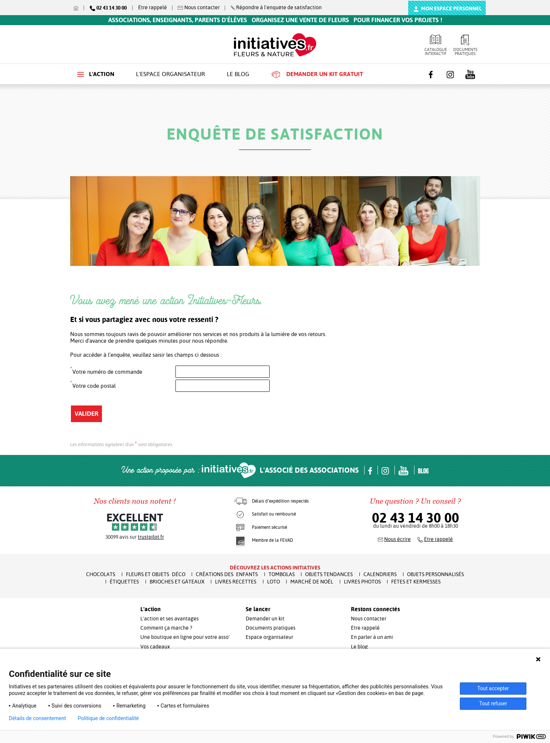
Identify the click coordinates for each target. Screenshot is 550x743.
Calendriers (380, 574)
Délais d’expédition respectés (280, 501)
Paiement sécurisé (269, 527)
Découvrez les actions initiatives (275, 567)
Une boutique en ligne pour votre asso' (185, 637)
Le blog (238, 74)
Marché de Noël (311, 581)
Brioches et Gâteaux (177, 581)
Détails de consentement (37, 718)
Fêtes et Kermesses (416, 581)
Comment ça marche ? (166, 628)
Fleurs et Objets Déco (155, 574)
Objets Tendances (329, 574)
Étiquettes (124, 581)
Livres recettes (235, 581)
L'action (96, 74)
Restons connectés (375, 609)
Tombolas (282, 574)
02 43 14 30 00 (415, 517)
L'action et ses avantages (169, 619)
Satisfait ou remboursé (274, 514)
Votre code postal (93, 384)
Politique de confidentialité (108, 718)
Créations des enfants (227, 574)
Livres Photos (362, 581)
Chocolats (100, 574)
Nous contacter (368, 619)
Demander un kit (265, 619)
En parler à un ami (372, 637)
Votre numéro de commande (106, 370)
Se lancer (258, 609)
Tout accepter (493, 688)
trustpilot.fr (151, 537)
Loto (273, 581)
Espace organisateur (269, 637)
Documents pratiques (465, 45)
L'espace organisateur (170, 74)
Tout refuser (493, 703)
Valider (86, 413)
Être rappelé (152, 7)
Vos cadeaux (155, 647)
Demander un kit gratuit (317, 74)
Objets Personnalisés (435, 574)
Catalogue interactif (436, 45)
